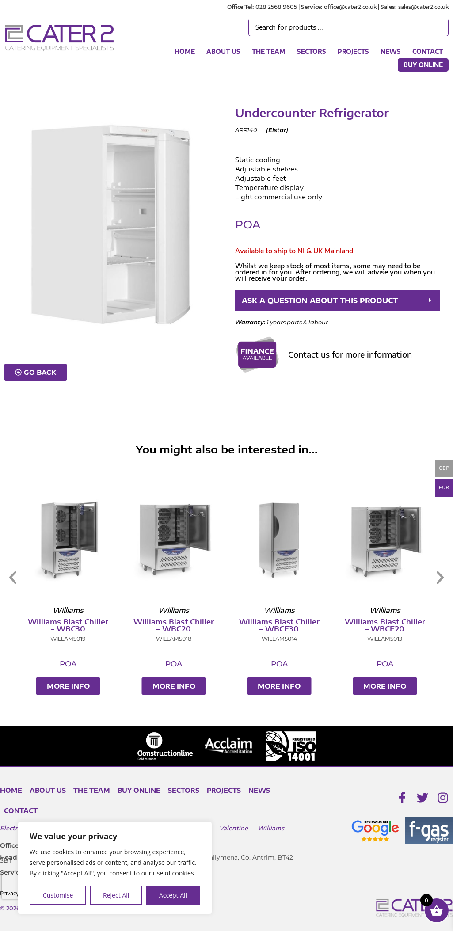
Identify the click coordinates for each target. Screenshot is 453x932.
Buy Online (423, 64)
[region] (115, 868)
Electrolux (15, 829)
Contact (427, 51)
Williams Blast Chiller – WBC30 (71, 626)
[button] (337, 301)
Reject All (116, 895)
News (391, 51)
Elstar (277, 129)
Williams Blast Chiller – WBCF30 (283, 626)
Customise (58, 895)
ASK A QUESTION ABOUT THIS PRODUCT (331, 301)
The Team (269, 51)
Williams (271, 829)
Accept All (173, 895)
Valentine (233, 829)
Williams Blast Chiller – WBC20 (177, 626)
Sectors (311, 51)
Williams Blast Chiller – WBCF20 (388, 626)
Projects (353, 51)
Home (185, 51)
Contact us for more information (350, 355)
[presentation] (17, 885)
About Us (223, 51)
